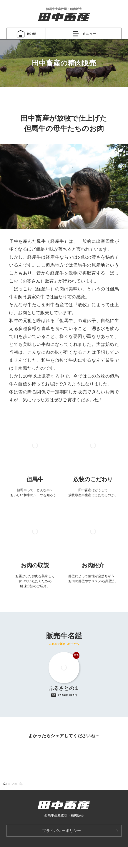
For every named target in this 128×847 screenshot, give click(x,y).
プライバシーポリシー (61, 831)
